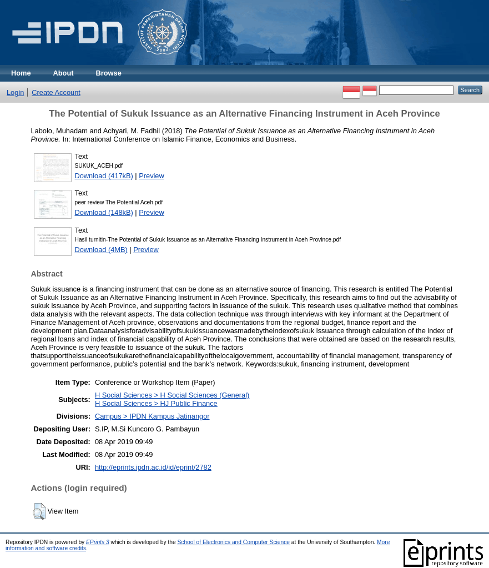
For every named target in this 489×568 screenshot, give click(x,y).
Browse (109, 73)
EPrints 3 (97, 542)
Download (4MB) (101, 249)
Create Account (56, 92)
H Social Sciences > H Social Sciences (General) (172, 395)
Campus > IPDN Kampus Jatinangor (152, 416)
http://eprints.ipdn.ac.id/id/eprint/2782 (153, 467)
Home (21, 73)
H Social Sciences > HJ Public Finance (156, 403)
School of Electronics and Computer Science (233, 542)
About (63, 73)
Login (15, 92)
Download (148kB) (104, 212)
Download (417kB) (104, 176)
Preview (151, 176)
